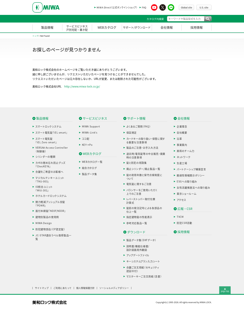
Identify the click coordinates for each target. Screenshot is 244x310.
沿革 (179, 139)
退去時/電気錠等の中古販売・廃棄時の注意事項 (145, 156)
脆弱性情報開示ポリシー (191, 175)
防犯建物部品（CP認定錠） (50, 229)
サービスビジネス (95, 118)
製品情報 (47, 27)
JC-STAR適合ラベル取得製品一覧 (53, 237)
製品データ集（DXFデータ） (141, 240)
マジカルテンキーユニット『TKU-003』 (49, 180)
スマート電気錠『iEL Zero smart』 (46, 141)
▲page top (225, 290)
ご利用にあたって (62, 288)
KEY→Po (87, 145)
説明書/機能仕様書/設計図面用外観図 (137, 248)
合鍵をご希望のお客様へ (49, 172)
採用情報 (196, 27)
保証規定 (131, 132)
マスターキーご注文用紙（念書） (144, 276)
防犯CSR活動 (184, 223)
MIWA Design (43, 223)
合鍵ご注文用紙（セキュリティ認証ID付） (142, 269)
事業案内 (182, 145)
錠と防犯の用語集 (136, 163)
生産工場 (182, 163)
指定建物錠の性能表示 (139, 217)
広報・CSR (184, 208)
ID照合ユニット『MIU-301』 (43, 189)
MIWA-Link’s (89, 132)
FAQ (144, 7)
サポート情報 (136, 118)
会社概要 (182, 132)
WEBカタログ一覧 (92, 162)
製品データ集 (89, 174)
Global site (186, 7)
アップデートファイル (137, 255)
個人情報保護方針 (85, 288)
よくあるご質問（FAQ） (138, 126)
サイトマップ (42, 288)
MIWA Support (91, 126)
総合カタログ (89, 168)
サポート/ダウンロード (137, 27)
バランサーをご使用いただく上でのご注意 (141, 192)
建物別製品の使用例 (47, 217)
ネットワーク (184, 157)
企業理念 (182, 126)
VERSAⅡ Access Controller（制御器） (51, 150)
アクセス (181, 200)
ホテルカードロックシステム (50, 196)
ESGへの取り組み (187, 181)
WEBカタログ (107, 27)
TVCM (180, 217)
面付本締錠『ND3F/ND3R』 (50, 211)
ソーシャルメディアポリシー (114, 288)
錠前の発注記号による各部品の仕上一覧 (144, 210)
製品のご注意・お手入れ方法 (142, 148)
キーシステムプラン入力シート (143, 261)
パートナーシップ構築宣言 (191, 169)
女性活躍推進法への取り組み (193, 187)
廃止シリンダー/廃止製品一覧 (143, 169)
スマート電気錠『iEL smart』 (51, 132)
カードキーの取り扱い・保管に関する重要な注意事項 (145, 141)
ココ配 (85, 139)
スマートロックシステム (48, 126)
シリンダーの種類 (45, 156)
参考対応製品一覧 (136, 223)
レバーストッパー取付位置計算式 (140, 201)
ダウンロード (136, 232)
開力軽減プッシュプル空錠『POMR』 (50, 204)
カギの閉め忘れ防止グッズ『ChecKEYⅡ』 (50, 165)
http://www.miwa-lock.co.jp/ (82, 86)
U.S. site (204, 7)
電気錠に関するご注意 (139, 184)
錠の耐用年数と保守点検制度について (144, 177)
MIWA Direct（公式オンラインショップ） (117, 7)
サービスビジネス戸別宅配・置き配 (77, 28)
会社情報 (167, 27)
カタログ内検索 (155, 19)
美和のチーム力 (185, 151)
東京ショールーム (186, 194)
